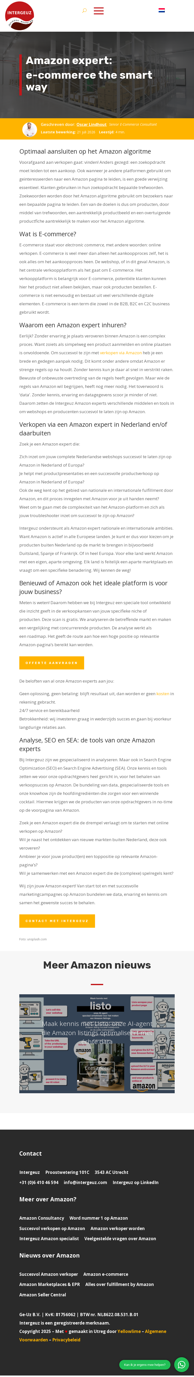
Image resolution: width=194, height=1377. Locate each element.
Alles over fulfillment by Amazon (119, 1286)
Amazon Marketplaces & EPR (49, 1286)
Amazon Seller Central (42, 1296)
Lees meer (97, 1076)
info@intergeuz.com (85, 1184)
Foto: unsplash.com (33, 941)
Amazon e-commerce (105, 1276)
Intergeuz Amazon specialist (49, 1240)
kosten (162, 694)
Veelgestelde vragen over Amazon (120, 1240)
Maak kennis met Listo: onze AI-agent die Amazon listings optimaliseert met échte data (97, 1040)
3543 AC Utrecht (111, 1174)
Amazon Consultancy (41, 1219)
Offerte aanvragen (54, 663)
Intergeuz (29, 1174)
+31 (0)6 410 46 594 (38, 1184)
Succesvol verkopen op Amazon (52, 1230)
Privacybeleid (66, 1341)
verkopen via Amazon (121, 353)
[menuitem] (162, 11)
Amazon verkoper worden (118, 1230)
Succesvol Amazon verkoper (48, 1276)
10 (116, 1082)
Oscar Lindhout (91, 124)
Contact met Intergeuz (59, 922)
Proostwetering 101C (67, 1174)
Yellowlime (129, 1333)
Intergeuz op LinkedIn (136, 1184)
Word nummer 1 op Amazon (99, 1219)
